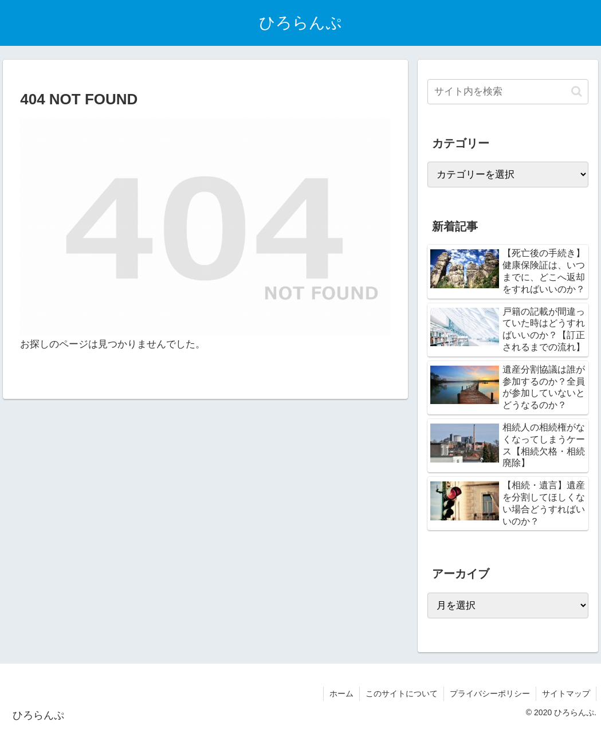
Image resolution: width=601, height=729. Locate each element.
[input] (507, 91)
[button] (577, 91)
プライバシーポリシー (490, 693)
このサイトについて (402, 693)
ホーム (341, 693)
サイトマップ (566, 693)
